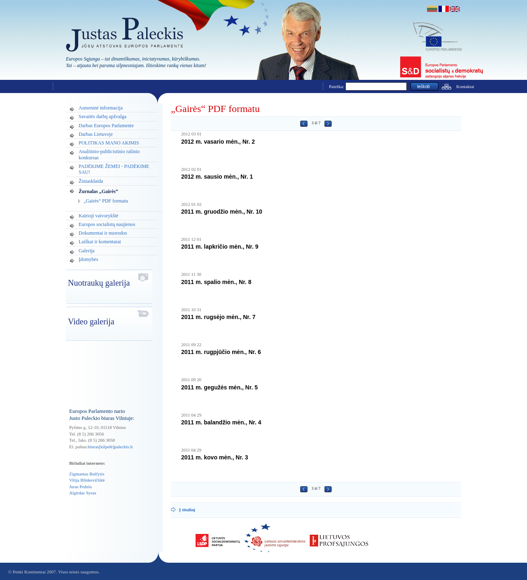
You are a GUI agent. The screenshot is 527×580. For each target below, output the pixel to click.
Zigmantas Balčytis (86, 473)
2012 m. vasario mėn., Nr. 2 (218, 141)
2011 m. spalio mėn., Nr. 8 (216, 282)
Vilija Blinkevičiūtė (87, 480)
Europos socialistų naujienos (107, 224)
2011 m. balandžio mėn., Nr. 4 (221, 422)
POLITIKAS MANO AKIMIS (109, 143)
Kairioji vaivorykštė (98, 216)
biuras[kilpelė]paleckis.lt (110, 446)
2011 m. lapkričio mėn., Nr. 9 (220, 246)
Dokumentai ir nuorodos (103, 233)
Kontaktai (465, 86)
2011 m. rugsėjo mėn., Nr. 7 (218, 317)
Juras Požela (80, 486)
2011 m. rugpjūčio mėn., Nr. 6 (221, 352)
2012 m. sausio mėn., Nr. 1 (217, 176)
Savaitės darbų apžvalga (102, 116)
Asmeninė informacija (101, 108)
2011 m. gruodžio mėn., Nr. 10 (221, 211)
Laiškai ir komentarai (100, 242)
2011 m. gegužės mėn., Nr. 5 (219, 387)
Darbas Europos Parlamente (106, 125)
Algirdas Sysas (82, 492)
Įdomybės (88, 259)
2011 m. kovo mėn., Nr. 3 (214, 457)
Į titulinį (187, 509)
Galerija (87, 251)
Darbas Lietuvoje (96, 134)
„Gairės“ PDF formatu (106, 201)
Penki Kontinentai (29, 571)
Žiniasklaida (91, 181)
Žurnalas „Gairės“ (98, 191)
